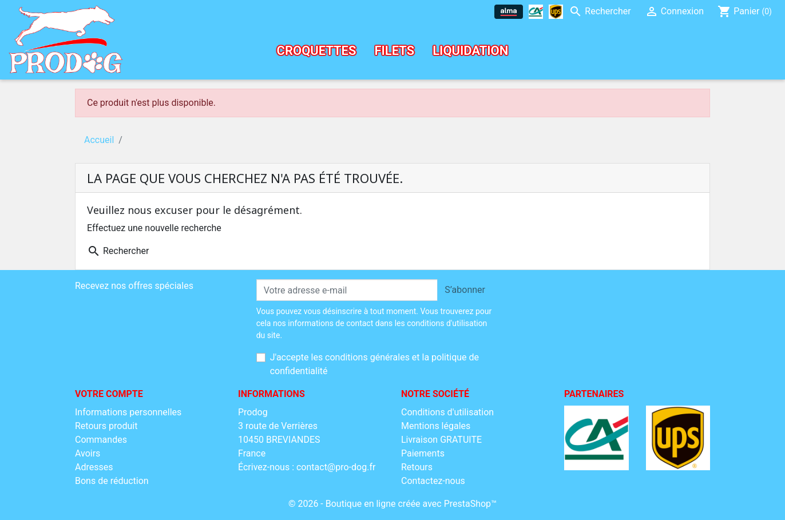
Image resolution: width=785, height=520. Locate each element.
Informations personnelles (128, 412)
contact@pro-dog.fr (335, 467)
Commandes (101, 439)
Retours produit (106, 425)
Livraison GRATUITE (441, 439)
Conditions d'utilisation (447, 412)
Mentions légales (435, 425)
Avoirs (87, 453)
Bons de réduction (112, 480)
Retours (417, 467)
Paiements (423, 453)
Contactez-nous (433, 480)
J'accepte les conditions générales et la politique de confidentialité (374, 364)
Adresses (94, 467)
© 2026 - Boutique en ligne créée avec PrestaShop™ (392, 503)
